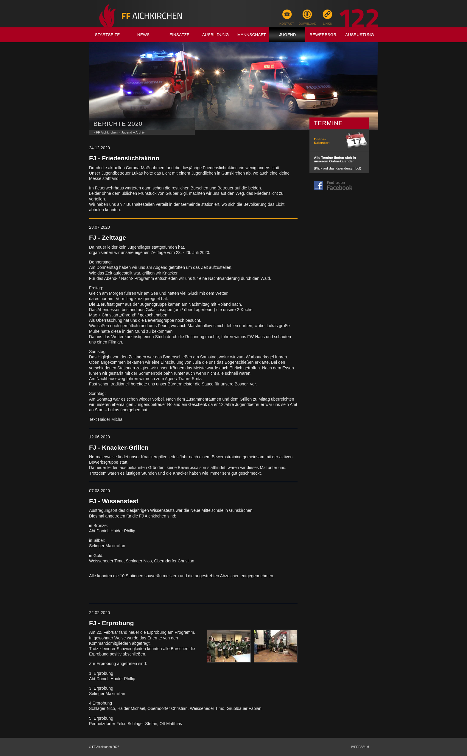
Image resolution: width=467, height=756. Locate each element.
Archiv (140, 132)
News (143, 34)
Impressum (360, 747)
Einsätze (179, 34)
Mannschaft (251, 34)
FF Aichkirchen (107, 132)
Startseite (107, 34)
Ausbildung (215, 34)
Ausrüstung (359, 34)
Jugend (287, 34)
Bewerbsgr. (323, 34)
